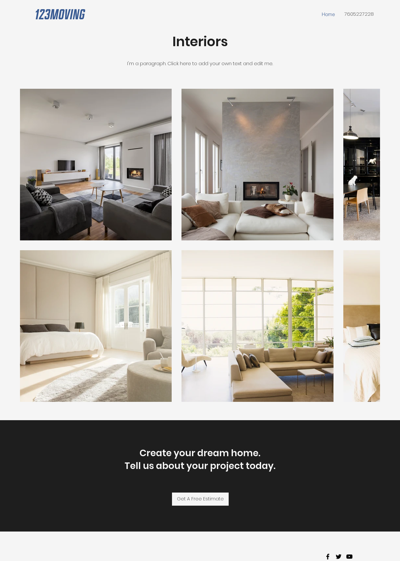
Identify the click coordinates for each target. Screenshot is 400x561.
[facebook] (328, 556)
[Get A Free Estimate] (200, 499)
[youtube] (349, 556)
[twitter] (338, 556)
